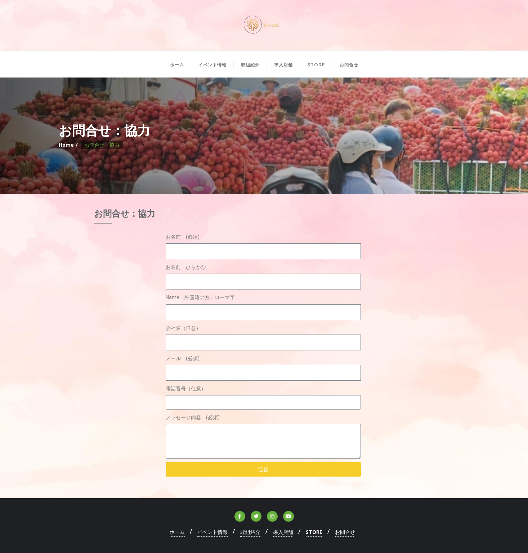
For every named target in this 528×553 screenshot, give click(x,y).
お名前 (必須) (183, 237)
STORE (314, 531)
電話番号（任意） (186, 388)
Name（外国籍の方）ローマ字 (200, 297)
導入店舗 (283, 531)
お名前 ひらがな (186, 267)
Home (66, 144)
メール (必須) (183, 358)
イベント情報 (212, 531)
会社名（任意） (183, 328)
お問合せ (345, 531)
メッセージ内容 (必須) (193, 417)
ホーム (177, 531)
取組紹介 (250, 531)
